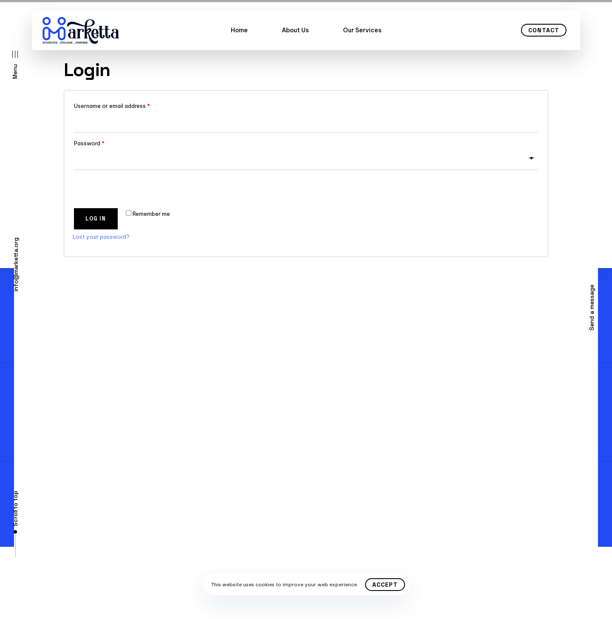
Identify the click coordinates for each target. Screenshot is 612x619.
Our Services (362, 30)
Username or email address (112, 105)
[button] (15, 65)
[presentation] (131, 189)
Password (89, 143)
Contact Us (64, 405)
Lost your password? (101, 236)
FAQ (53, 420)
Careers (59, 435)
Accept (385, 584)
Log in (95, 218)
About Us (295, 30)
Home (239, 30)
